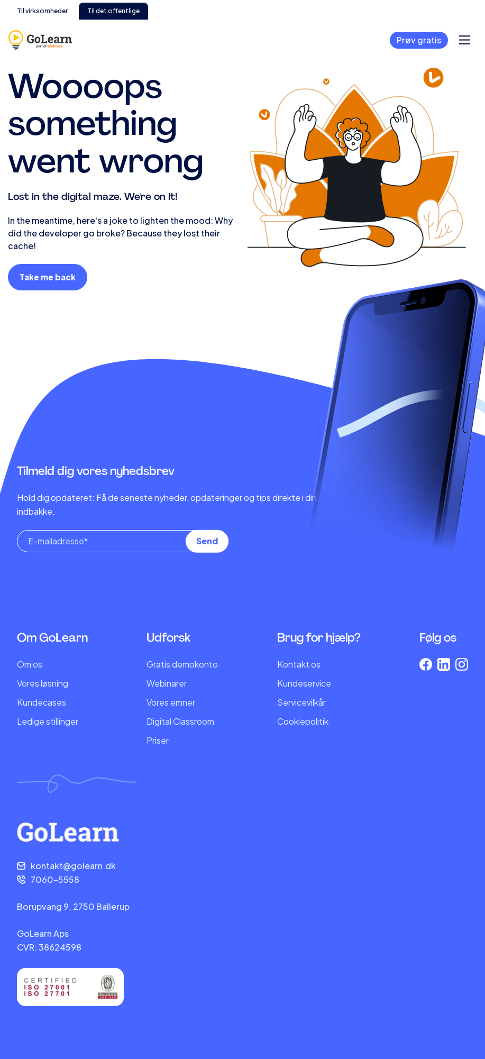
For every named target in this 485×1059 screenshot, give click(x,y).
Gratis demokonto (182, 664)
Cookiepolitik (302, 721)
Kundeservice (304, 683)
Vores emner (171, 702)
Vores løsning (42, 683)
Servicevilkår (301, 702)
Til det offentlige (113, 11)
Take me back (48, 277)
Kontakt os (299, 664)
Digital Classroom (180, 721)
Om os (29, 664)
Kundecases (41, 702)
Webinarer (167, 683)
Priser (158, 740)
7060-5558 (55, 879)
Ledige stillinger (47, 721)
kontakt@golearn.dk (73, 865)
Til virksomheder (42, 11)
